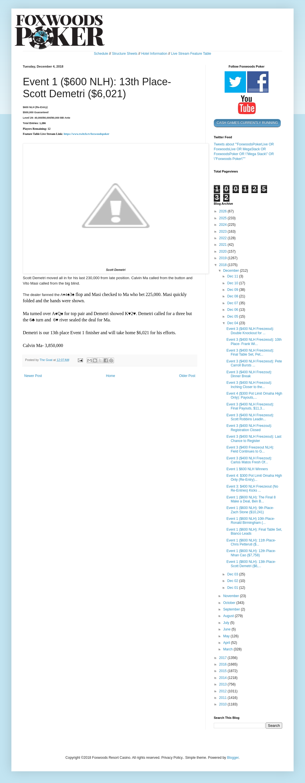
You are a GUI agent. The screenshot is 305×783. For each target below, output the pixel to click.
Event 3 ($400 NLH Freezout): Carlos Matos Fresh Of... (249, 460)
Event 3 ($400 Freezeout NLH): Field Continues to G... (250, 449)
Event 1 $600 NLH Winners (247, 469)
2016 (223, 664)
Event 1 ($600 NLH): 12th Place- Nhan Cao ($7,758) (251, 553)
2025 (223, 218)
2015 (223, 671)
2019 (223, 258)
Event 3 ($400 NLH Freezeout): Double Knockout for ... (250, 331)
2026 (223, 211)
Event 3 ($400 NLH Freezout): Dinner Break (249, 374)
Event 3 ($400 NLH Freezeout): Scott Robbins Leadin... (250, 417)
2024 (223, 225)
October (229, 603)
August (229, 616)
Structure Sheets (124, 54)
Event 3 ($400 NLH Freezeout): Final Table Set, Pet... (250, 352)
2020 (223, 251)
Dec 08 (233, 296)
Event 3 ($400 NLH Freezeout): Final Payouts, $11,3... (250, 406)
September (232, 609)
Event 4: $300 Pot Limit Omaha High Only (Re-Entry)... (254, 478)
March (228, 649)
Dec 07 (233, 303)
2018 (223, 265)
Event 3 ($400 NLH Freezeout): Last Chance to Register (253, 439)
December (231, 271)
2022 (223, 238)
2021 (223, 245)
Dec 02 (233, 581)
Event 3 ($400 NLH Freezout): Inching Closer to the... (249, 385)
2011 (223, 698)
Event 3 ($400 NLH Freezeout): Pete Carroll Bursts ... (254, 363)
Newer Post (33, 376)
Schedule (101, 54)
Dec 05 (233, 317)
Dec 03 (233, 574)
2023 (223, 232)
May (227, 636)
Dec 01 (233, 588)
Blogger (233, 758)
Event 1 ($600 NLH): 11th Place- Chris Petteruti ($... (251, 542)
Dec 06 (233, 310)
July (226, 623)
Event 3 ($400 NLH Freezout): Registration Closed (249, 428)
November (231, 596)
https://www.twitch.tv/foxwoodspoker (86, 133)
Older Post (187, 376)
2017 (223, 658)
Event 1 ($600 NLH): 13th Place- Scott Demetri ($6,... (251, 564)
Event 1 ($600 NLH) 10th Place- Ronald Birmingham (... (250, 521)
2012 (223, 691)
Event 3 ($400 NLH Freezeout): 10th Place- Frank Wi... (253, 342)
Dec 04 (233, 323)
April (227, 643)
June (227, 629)
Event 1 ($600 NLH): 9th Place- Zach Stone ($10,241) (250, 510)
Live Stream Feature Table (191, 54)
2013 (223, 684)
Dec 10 (233, 283)
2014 (223, 678)
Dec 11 (233, 276)
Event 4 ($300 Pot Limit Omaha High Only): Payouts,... (254, 395)
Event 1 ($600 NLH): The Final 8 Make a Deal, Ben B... (251, 499)
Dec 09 (233, 290)
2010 (223, 704)
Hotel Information (154, 54)
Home (110, 376)
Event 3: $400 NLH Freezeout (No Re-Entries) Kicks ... (252, 488)
